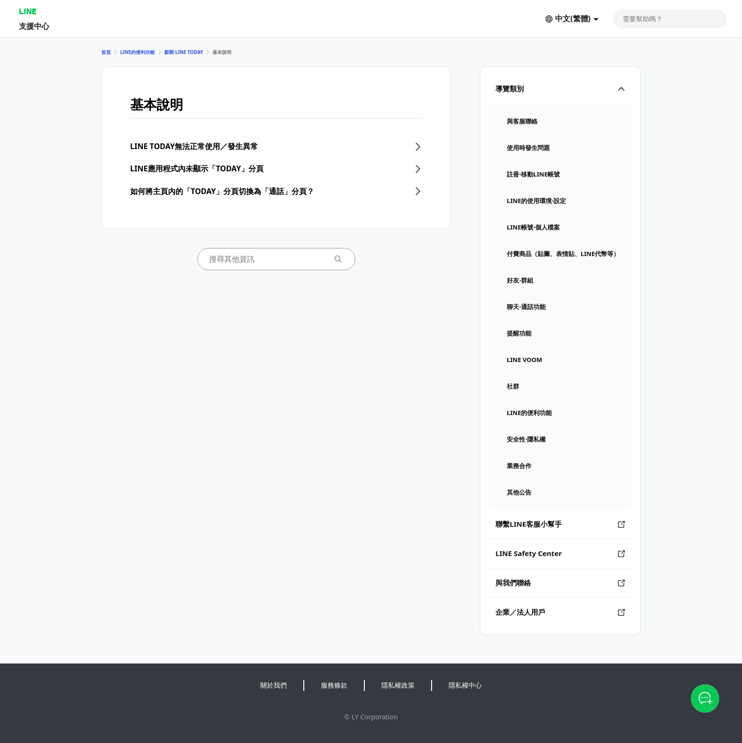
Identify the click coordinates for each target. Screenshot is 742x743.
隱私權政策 (398, 685)
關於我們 (273, 685)
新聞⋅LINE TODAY (183, 52)
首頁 (106, 52)
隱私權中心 (465, 685)
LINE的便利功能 (137, 52)
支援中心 (34, 26)
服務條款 (334, 685)
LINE (27, 11)
